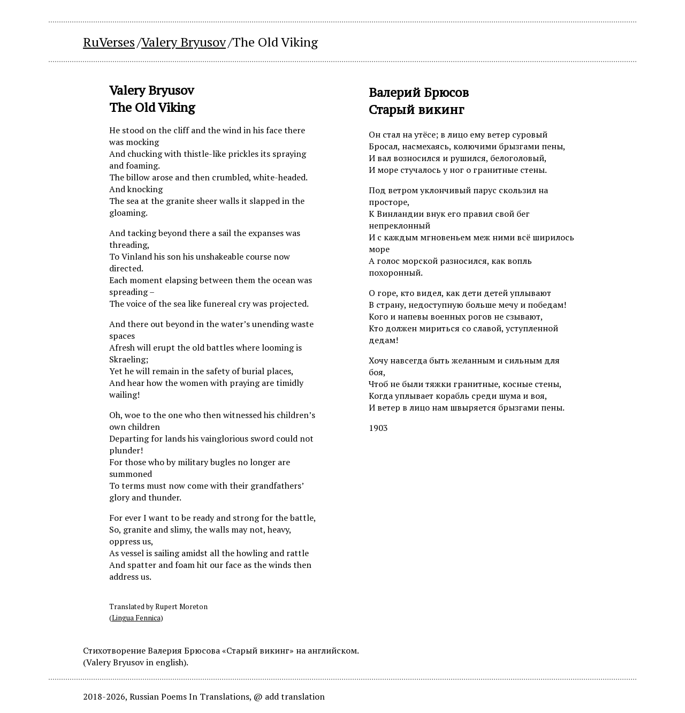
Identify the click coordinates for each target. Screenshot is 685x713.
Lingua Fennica (136, 618)
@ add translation (289, 696)
